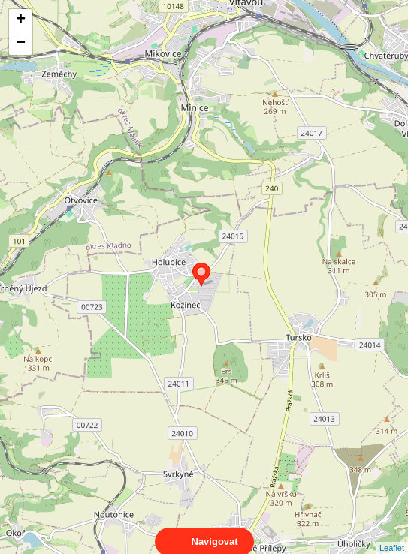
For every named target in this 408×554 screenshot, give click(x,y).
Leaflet (391, 534)
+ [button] (21, 20)
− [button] (21, 43)
